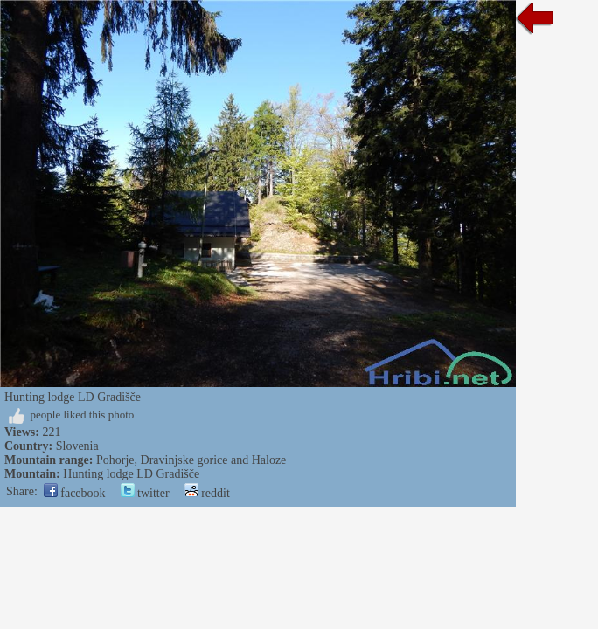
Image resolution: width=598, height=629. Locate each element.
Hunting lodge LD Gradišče (131, 473)
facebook (75, 493)
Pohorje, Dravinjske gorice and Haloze (191, 460)
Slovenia (77, 446)
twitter (145, 493)
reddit (207, 493)
